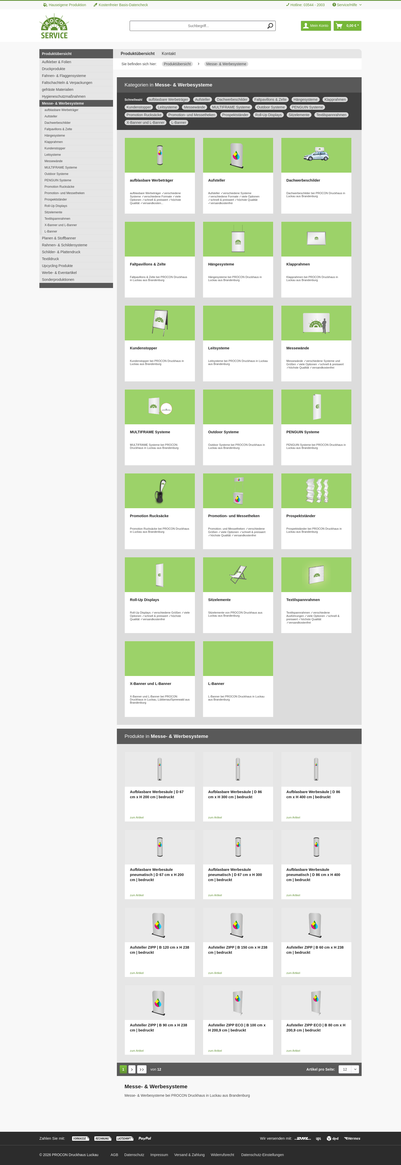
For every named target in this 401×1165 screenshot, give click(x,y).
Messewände (53, 161)
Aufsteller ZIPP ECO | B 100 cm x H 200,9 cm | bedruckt (237, 1027)
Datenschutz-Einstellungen (262, 1155)
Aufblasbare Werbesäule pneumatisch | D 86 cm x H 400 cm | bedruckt (313, 875)
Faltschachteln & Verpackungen (67, 83)
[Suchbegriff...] (203, 26)
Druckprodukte (53, 69)
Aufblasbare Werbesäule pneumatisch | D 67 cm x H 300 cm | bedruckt (235, 875)
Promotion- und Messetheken (64, 193)
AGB (114, 1155)
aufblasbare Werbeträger (61, 110)
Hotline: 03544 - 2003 (308, 5)
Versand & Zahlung (189, 1155)
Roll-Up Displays (55, 206)
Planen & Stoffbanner (59, 238)
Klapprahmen (53, 142)
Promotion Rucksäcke (59, 186)
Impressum (159, 1155)
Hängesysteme (54, 135)
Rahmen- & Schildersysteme (64, 245)
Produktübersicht (57, 54)
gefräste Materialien (57, 89)
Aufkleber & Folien (56, 62)
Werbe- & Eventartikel (59, 273)
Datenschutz (134, 1155)
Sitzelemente (53, 212)
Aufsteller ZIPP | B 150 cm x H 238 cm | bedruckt (238, 950)
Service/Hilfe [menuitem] (345, 5)
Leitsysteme (52, 155)
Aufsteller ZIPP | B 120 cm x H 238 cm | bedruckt (159, 950)
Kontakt (168, 53)
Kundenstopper (54, 148)
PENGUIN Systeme (57, 180)
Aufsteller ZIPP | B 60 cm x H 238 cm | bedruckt (315, 950)
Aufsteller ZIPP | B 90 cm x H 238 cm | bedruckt (158, 1027)
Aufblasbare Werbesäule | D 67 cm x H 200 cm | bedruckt (157, 794)
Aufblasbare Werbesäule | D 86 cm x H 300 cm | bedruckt (235, 794)
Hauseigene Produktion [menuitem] (64, 5)
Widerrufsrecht (222, 1155)
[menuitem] (305, 5)
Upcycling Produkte (57, 266)
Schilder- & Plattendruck (61, 252)
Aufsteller (50, 116)
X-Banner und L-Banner (60, 225)
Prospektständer (55, 199)
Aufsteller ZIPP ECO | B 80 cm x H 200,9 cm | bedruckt (316, 1027)
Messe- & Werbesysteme (63, 103)
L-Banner (50, 231)
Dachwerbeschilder (57, 123)
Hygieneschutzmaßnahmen (63, 96)
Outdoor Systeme (56, 174)
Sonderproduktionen (58, 280)
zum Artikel (137, 817)
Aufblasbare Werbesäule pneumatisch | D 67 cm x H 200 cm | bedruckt (157, 875)
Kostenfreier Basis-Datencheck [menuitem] (121, 5)
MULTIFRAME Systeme (60, 167)
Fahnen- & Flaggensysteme (64, 76)
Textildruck (50, 259)
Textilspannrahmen (57, 218)
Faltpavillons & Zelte (58, 129)
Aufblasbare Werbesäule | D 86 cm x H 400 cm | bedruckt (313, 794)
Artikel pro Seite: (320, 1069)
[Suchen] (270, 25)
